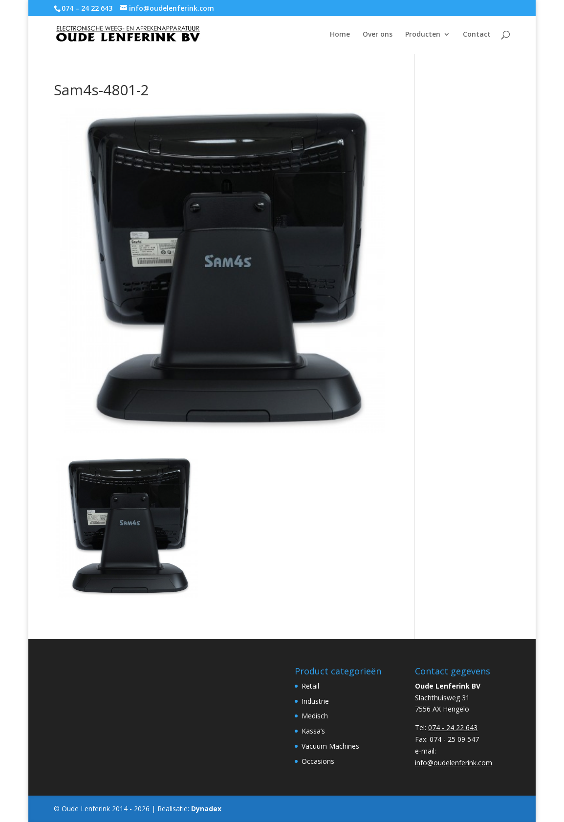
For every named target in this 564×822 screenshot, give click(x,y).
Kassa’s (313, 730)
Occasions (318, 761)
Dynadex (206, 808)
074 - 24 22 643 (452, 727)
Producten (422, 35)
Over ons (377, 35)
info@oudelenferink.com (453, 762)
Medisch (315, 715)
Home (340, 35)
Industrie (315, 701)
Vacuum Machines (330, 746)
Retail (310, 686)
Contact (477, 35)
